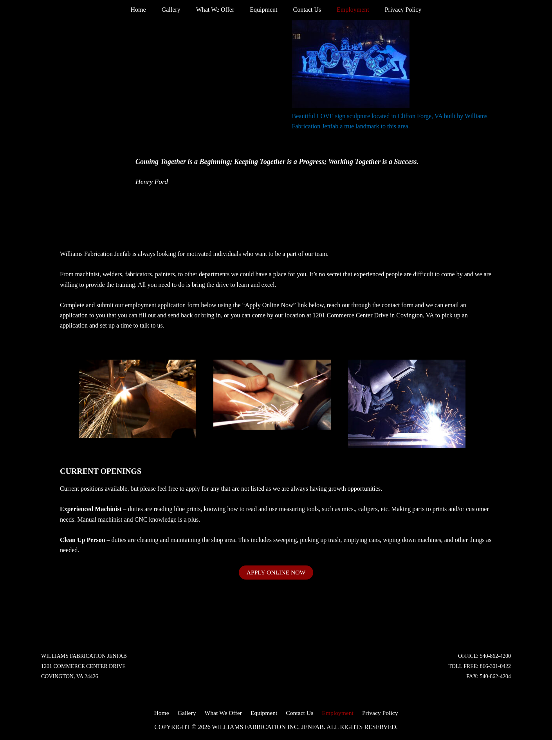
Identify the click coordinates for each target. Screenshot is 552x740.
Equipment (263, 9)
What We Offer (218, 9)
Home (147, 9)
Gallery (177, 9)
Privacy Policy (393, 9)
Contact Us (304, 9)
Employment (346, 9)
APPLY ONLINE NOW (276, 572)
